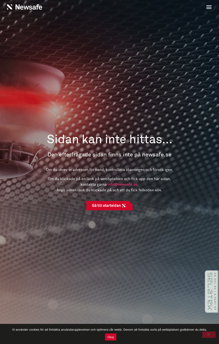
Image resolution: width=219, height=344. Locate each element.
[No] (208, 335)
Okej (110, 337)
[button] (162, 7)
